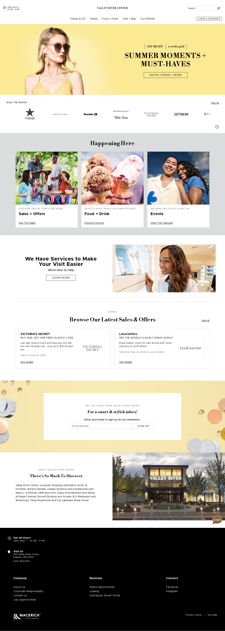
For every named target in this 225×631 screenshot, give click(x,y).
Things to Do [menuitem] (77, 19)
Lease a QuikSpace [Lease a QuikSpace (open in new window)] (209, 19)
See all (215, 103)
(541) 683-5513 (21, 561)
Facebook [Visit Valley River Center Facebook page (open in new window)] (172, 587)
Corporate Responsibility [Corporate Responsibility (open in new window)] (28, 591)
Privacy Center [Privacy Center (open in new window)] (194, 615)
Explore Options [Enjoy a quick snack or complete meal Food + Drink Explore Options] (94, 223)
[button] (217, 520)
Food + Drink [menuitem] (110, 19)
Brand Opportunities (102, 587)
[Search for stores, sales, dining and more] (201, 8)
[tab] (111, 92)
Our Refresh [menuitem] (148, 19)
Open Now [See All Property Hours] (13, 7)
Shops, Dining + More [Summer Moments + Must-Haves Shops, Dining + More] (165, 75)
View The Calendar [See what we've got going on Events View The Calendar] (161, 223)
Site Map (212, 615)
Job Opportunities (24, 599)
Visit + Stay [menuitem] (129, 19)
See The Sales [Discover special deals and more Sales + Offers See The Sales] (27, 223)
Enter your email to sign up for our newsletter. (112, 419)
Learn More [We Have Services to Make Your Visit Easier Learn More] (61, 278)
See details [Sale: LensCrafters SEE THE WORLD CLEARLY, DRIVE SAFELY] (125, 362)
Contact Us (20, 595)
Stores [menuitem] (94, 19)
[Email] (101, 426)
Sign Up (143, 426)
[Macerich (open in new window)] (27, 616)
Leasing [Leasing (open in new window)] (94, 591)
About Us (19, 587)
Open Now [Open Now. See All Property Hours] (19, 541)
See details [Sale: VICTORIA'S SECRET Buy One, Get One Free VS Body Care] (26, 362)
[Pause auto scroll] (217, 127)
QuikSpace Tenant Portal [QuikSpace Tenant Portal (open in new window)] (105, 595)
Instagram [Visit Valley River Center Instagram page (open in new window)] (172, 591)
